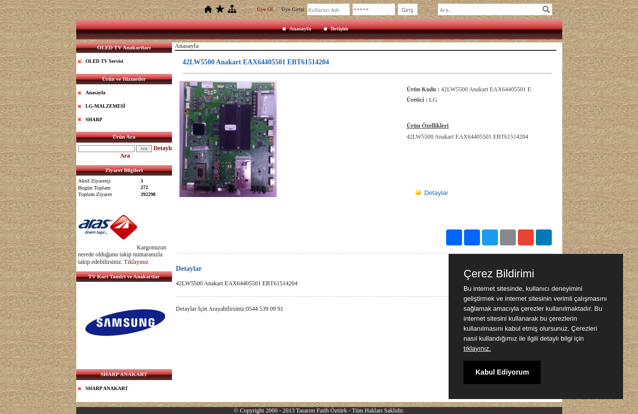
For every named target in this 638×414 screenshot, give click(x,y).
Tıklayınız (136, 261)
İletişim (339, 28)
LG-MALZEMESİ (106, 106)
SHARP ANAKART (107, 388)
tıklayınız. (477, 348)
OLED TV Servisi (105, 61)
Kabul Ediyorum (502, 372)
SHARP (94, 119)
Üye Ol (265, 9)
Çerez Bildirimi (499, 274)
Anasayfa (300, 28)
